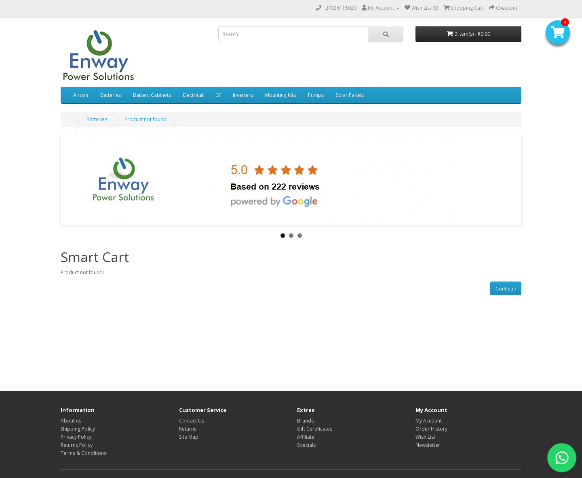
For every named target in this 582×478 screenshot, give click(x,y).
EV (218, 95)
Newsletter (427, 445)
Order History (431, 428)
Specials (306, 445)
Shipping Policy (78, 428)
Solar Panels (350, 95)
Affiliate (305, 436)
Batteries (110, 95)
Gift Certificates (314, 428)
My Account (428, 420)
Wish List (425, 436)
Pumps (316, 95)
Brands (305, 420)
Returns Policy (77, 445)
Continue (506, 288)
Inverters (243, 95)
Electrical (193, 95)
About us (71, 420)
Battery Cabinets (152, 95)
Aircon (80, 95)
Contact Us (191, 420)
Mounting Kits (280, 95)
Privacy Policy (76, 436)
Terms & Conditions (83, 453)
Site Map (188, 436)
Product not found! (146, 119)
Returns (187, 428)
